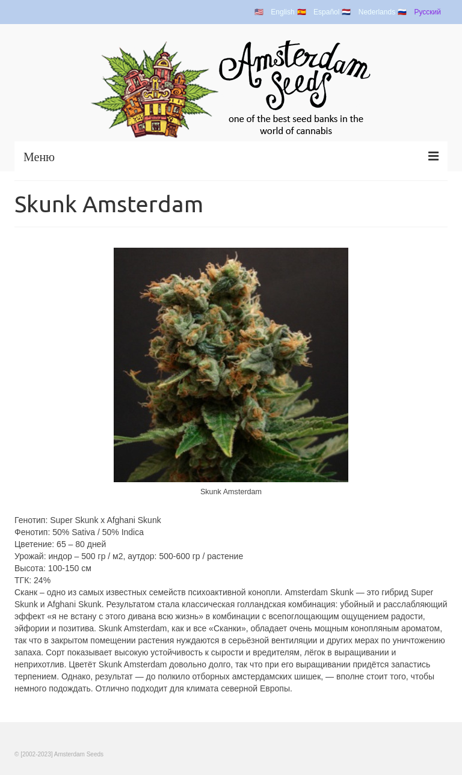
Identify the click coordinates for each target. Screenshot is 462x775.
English (282, 12)
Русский (427, 12)
